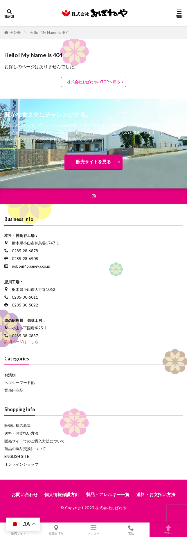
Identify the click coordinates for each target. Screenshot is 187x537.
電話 (131, 530)
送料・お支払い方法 (21, 433)
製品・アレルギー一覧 (108, 494)
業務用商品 (13, 390)
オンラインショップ (21, 464)
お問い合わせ (25, 494)
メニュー (93, 530)
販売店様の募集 (17, 425)
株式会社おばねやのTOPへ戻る (93, 81)
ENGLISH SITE (16, 456)
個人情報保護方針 (61, 494)
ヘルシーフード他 (19, 382)
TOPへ (168, 530)
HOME (15, 32)
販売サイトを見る (93, 161)
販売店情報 (56, 530)
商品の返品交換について (25, 448)
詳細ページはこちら (21, 341)
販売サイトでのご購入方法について (34, 441)
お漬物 (10, 375)
